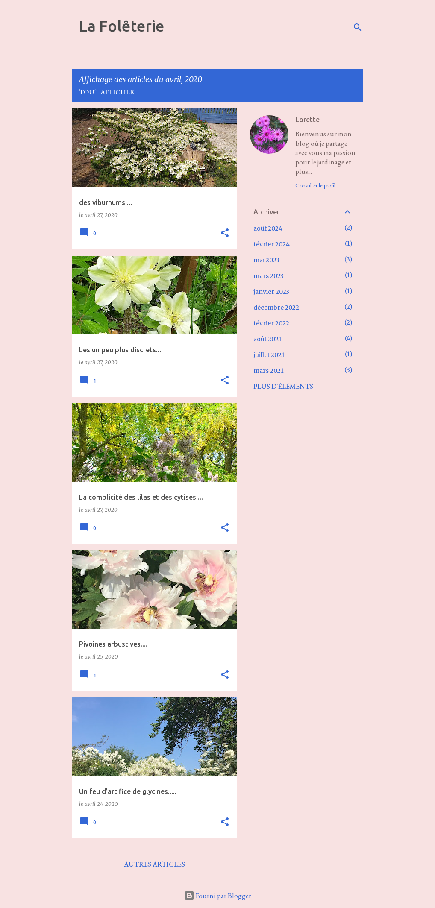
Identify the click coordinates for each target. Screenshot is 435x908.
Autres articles (154, 864)
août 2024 (267, 228)
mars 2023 (268, 276)
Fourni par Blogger (217, 895)
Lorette (307, 119)
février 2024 (271, 244)
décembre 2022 (276, 307)
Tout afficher (107, 92)
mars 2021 (268, 371)
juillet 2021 (269, 355)
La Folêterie (121, 26)
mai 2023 (266, 260)
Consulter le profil (315, 185)
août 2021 (267, 339)
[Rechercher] (358, 27)
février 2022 (271, 323)
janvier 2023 (271, 292)
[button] (225, 233)
